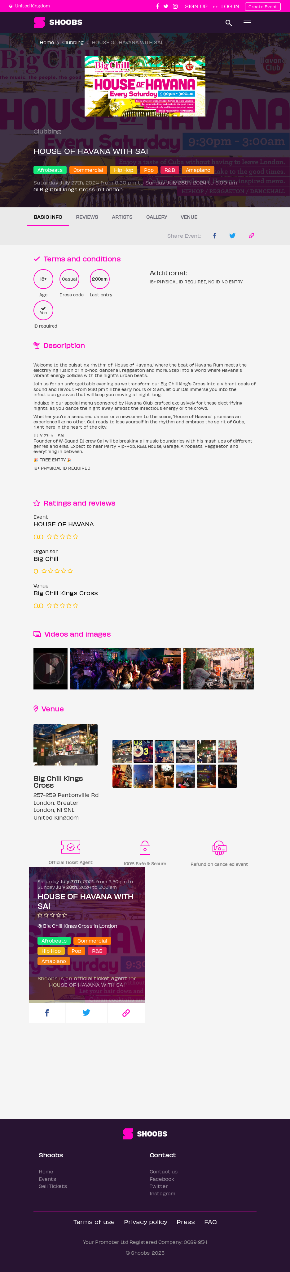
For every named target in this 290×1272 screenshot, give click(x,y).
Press (186, 1221)
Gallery (156, 217)
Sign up (196, 6)
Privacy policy (145, 1221)
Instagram (162, 1193)
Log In (230, 6)
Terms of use (94, 1221)
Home (47, 42)
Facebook (162, 1179)
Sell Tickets (53, 1186)
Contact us (164, 1171)
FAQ (210, 1221)
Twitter (159, 1186)
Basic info (48, 217)
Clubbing (73, 42)
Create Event (262, 6)
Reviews (87, 217)
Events (47, 1179)
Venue (189, 217)
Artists (122, 217)
